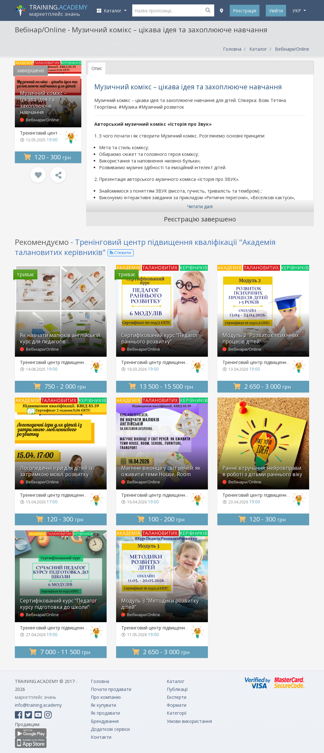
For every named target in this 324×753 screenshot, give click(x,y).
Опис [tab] (96, 68)
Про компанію (106, 697)
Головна (232, 49)
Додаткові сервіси (110, 729)
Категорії (177, 713)
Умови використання (189, 721)
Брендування (105, 721)
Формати (176, 705)
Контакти (101, 737)
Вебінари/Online (292, 49)
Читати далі (200, 206)
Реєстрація (244, 11)
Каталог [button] (110, 11)
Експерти (176, 697)
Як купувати (103, 705)
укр (297, 11)
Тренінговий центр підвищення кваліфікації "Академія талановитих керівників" (145, 247)
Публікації (177, 689)
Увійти (276, 11)
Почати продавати (111, 689)
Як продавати (105, 713)
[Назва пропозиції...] (173, 10)
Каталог (258, 49)
